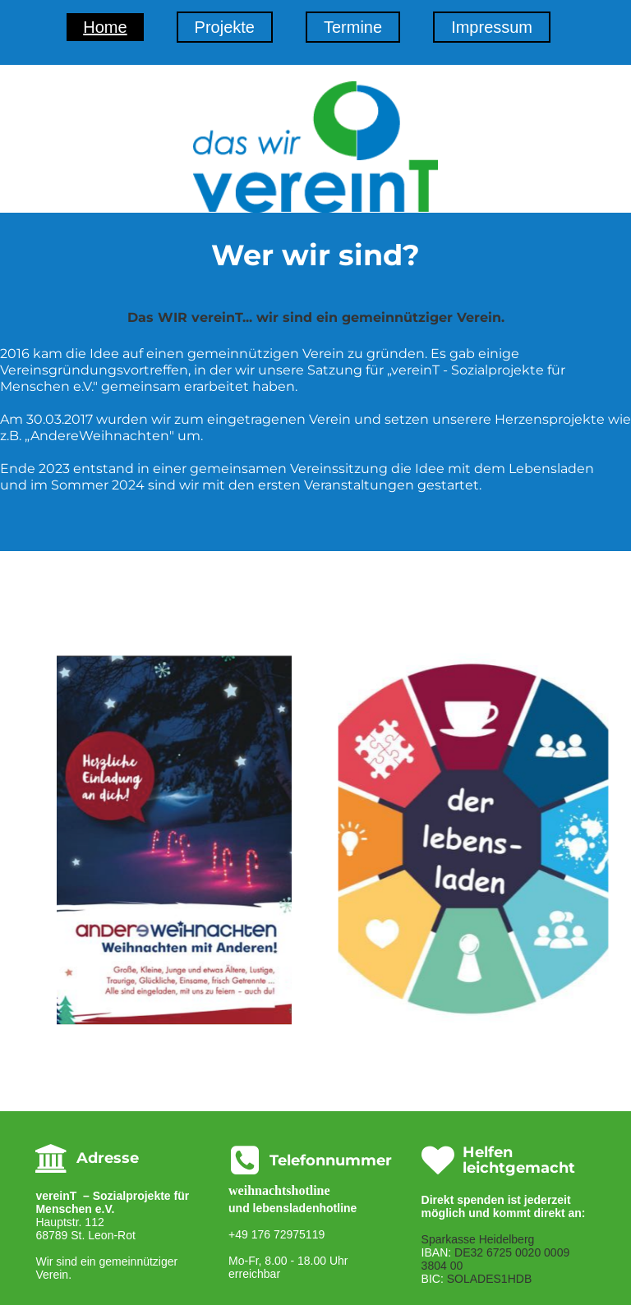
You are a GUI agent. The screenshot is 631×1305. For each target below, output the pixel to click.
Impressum (491, 27)
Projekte (225, 27)
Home (105, 27)
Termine (353, 27)
